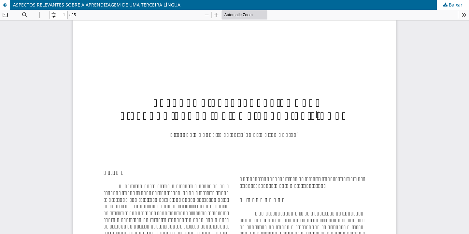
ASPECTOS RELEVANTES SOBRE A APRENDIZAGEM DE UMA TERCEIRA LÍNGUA (96, 5)
